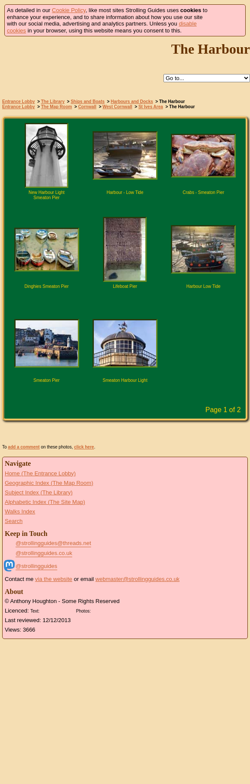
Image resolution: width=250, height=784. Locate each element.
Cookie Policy (69, 10)
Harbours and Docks (132, 101)
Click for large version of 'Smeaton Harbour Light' (125, 395)
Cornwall (87, 106)
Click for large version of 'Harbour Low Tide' (203, 301)
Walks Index (20, 511)
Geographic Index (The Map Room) (49, 483)
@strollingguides (36, 566)
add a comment (23, 447)
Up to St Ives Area (134, 79)
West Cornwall (117, 106)
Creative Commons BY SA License (109, 610)
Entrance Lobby (18, 101)
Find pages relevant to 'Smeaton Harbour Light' (105, 395)
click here (84, 447)
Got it (227, 21)
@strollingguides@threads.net (53, 543)
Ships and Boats (87, 101)
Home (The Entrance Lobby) (40, 473)
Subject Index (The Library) (39, 492)
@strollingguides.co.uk (44, 553)
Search (13, 521)
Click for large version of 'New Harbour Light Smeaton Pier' (46, 207)
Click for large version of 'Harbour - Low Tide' (125, 207)
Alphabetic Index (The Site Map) (45, 502)
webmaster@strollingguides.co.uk (138, 579)
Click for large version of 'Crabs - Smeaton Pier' (203, 207)
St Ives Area (150, 106)
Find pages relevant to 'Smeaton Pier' (27, 395)
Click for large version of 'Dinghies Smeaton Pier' (46, 301)
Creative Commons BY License (57, 610)
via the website (53, 579)
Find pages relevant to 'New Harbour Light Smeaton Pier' (27, 207)
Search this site (153, 79)
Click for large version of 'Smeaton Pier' (46, 395)
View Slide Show (125, 433)
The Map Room (56, 106)
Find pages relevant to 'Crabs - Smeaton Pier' (184, 207)
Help (114, 79)
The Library (52, 101)
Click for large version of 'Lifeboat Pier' (125, 301)
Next (141, 411)
